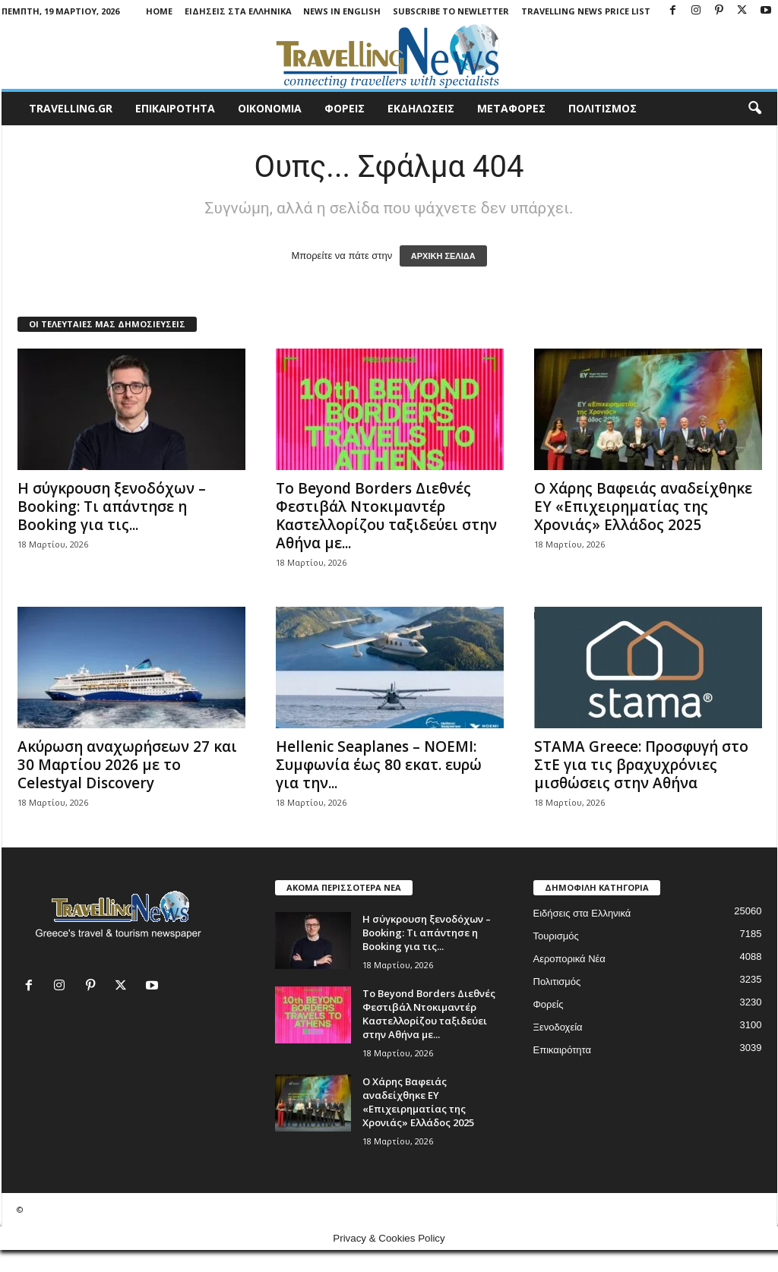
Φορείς (548, 1004)
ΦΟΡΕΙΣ (344, 108)
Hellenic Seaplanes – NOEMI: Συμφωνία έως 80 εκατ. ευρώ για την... (379, 765)
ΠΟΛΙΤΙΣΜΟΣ (602, 108)
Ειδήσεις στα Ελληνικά (238, 11)
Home (159, 11)
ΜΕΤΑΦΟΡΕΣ (511, 108)
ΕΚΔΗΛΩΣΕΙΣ (420, 108)
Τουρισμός (556, 936)
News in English (342, 11)
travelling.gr (70, 108)
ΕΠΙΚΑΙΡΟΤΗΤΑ (175, 108)
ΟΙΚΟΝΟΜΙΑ (270, 108)
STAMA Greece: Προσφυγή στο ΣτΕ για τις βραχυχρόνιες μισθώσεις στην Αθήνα (641, 765)
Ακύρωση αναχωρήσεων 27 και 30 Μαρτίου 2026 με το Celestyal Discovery (127, 765)
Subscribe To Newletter (451, 11)
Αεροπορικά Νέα (569, 958)
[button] (754, 108)
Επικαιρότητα (562, 1050)
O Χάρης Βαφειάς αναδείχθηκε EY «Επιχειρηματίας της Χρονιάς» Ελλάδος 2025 (643, 506)
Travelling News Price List (585, 11)
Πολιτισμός (557, 981)
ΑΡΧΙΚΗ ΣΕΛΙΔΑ (443, 255)
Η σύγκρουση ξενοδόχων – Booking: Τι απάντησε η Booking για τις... (111, 506)
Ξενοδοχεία (558, 1027)
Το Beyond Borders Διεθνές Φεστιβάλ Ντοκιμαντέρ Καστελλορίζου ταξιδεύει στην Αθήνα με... (386, 515)
